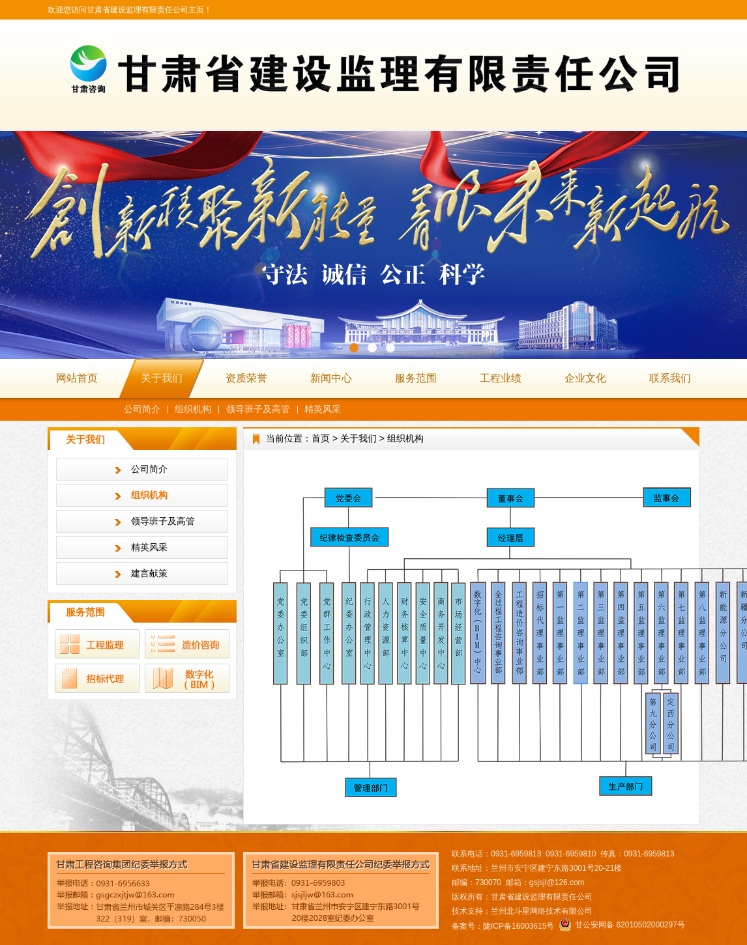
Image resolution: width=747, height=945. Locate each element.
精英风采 (322, 409)
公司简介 (142, 409)
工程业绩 (500, 378)
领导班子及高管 (258, 409)
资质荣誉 (246, 378)
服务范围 (416, 378)
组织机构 (193, 409)
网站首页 (77, 378)
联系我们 (670, 378)
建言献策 (149, 573)
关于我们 (162, 378)
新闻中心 (331, 378)
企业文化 (585, 378)
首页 (321, 438)
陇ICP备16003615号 (518, 926)
